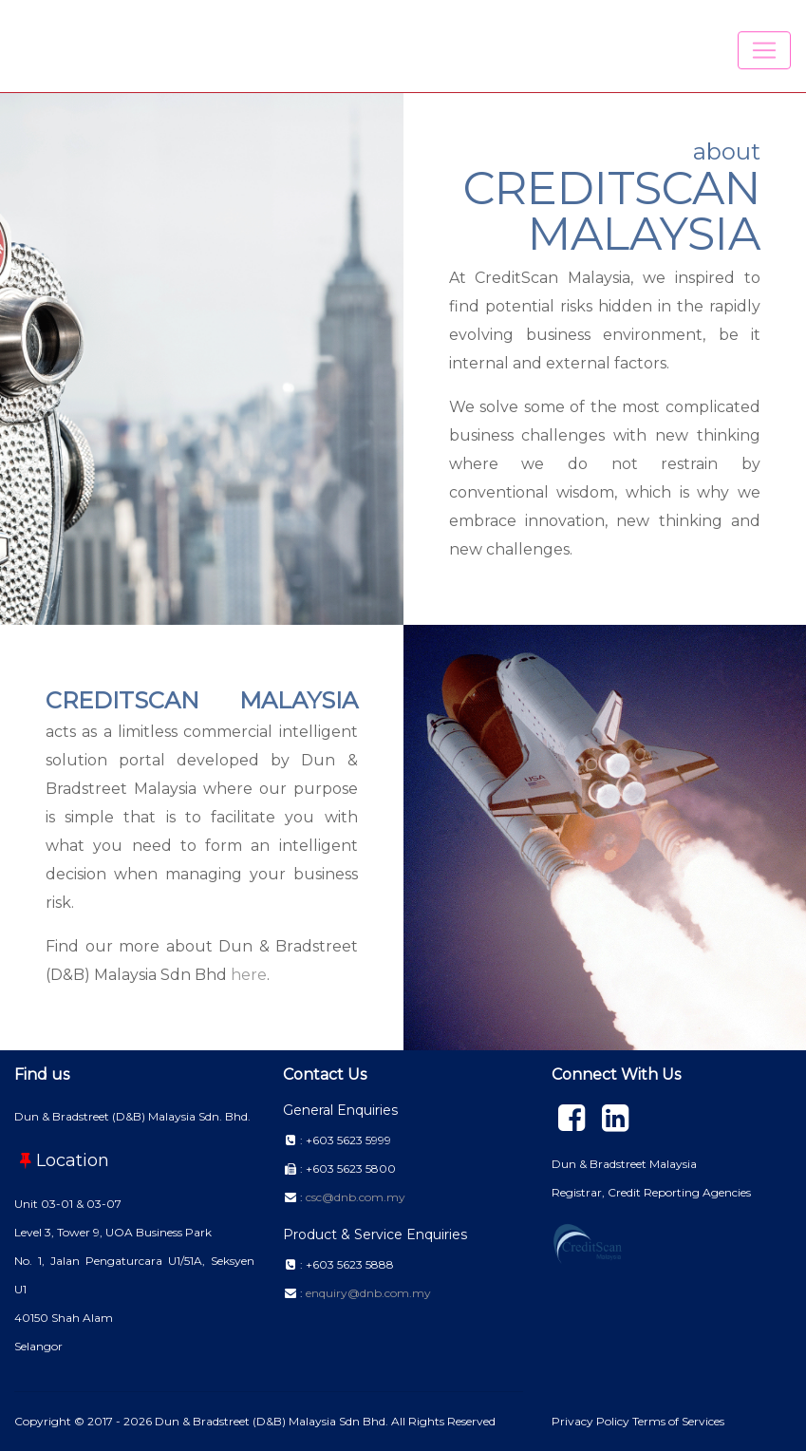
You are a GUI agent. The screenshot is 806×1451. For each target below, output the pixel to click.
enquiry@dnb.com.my (368, 1293)
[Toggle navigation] (764, 50)
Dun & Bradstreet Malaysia (624, 1164)
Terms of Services (678, 1421)
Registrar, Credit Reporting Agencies (651, 1192)
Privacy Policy (592, 1421)
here (249, 975)
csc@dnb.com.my (355, 1197)
